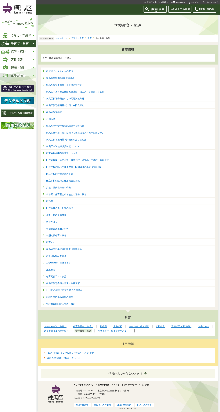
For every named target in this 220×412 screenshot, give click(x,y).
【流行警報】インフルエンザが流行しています (70, 353)
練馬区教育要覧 (54, 112)
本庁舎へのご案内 (102, 405)
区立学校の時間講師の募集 (59, 173)
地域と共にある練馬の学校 (59, 297)
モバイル (195, 2)
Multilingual (180, 2)
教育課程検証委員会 (56, 256)
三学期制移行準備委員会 (58, 263)
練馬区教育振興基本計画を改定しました (66, 139)
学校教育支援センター (57, 228)
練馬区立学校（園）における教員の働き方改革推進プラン (75, 132)
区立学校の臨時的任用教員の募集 (63, 180)
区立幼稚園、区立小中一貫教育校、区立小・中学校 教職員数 (77, 160)
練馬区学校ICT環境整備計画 (60, 78)
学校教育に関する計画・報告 (60, 304)
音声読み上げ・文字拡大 (157, 2)
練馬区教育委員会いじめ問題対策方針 (65, 98)
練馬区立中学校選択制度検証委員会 (64, 249)
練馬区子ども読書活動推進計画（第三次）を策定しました (75, 91)
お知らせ (50, 119)
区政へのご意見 (144, 405)
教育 (90, 38)
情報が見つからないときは (126, 373)
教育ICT (50, 242)
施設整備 (50, 269)
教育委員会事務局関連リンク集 (61, 153)
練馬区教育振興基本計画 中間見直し (65, 105)
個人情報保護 (103, 385)
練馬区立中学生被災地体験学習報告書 (65, 126)
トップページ (61, 38)
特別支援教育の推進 (56, 235)
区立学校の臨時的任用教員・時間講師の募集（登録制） (74, 167)
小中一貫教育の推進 (56, 215)
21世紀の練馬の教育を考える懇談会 (64, 290)
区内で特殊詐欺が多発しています (63, 358)
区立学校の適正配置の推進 (59, 208)
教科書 (49, 201)
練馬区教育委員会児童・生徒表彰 (63, 283)
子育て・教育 (77, 38)
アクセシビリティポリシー (125, 385)
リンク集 (145, 385)
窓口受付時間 (82, 405)
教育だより (51, 221)
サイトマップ (212, 2)
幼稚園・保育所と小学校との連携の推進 (66, 194)
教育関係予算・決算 (56, 276)
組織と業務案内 (124, 405)
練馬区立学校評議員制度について (63, 146)
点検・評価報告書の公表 (58, 187)
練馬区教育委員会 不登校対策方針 (64, 85)
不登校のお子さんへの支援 (59, 71)
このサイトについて (84, 385)
